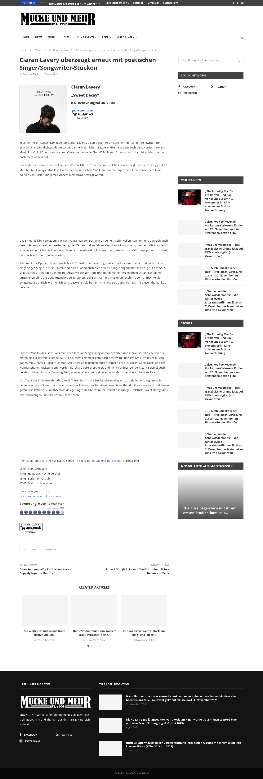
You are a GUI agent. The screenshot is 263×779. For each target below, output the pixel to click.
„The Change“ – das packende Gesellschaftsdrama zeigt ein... (87, 3)
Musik (51, 37)
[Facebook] (233, 3)
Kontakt (138, 3)
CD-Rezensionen (58, 50)
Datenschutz (170, 3)
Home (25, 37)
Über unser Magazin (117, 3)
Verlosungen (125, 37)
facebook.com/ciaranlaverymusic (40, 496)
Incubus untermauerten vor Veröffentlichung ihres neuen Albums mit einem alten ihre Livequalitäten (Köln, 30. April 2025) (183, 744)
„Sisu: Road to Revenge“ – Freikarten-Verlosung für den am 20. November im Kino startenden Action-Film (224, 227)
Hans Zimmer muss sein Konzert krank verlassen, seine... (94, 633)
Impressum (153, 3)
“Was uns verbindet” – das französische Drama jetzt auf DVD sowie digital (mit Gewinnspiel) (224, 250)
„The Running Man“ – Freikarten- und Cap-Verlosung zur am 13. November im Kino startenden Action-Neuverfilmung (219, 200)
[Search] (241, 37)
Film (66, 37)
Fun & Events (85, 37)
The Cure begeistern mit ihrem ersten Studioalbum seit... (210, 510)
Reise (105, 37)
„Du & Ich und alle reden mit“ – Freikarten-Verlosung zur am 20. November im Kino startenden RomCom (223, 273)
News (38, 37)
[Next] (45, 3)
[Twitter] (237, 3)
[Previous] (41, 3)
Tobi (35, 74)
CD (23, 549)
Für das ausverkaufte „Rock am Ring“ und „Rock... (144, 633)
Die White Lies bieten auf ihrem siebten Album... (44, 633)
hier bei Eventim (111, 460)
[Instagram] (242, 3)
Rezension (50, 549)
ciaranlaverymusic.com (34, 491)
